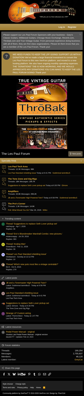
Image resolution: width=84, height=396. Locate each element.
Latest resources (13, 327)
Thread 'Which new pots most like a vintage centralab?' (32, 264)
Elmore (65, 185)
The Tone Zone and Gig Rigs (22, 179)
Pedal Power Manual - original (20, 332)
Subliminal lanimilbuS (61, 173)
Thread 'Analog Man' (16, 244)
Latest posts (11, 278)
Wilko (45, 210)
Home (38, 388)
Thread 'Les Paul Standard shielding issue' (26, 254)
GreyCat (79, 359)
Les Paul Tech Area (18, 166)
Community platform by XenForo (26, 393)
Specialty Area (8, 161)
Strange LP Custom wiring (18, 313)
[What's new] (80, 27)
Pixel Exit (61, 393)
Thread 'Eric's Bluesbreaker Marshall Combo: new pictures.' (34, 233)
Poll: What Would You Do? (19, 210)
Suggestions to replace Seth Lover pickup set (26, 185)
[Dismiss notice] (80, 34)
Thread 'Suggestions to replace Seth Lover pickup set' (31, 223)
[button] (4, 27)
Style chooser (8, 384)
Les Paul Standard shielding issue (22, 173)
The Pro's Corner (16, 203)
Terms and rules (9, 388)
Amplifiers (13, 191)
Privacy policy (22, 388)
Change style (21, 384)
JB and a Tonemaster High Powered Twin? (25, 198)
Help (32, 388)
